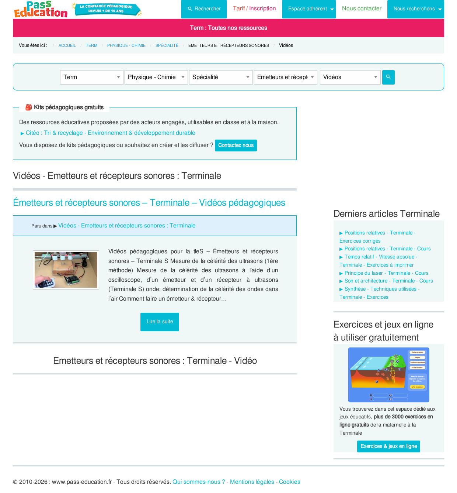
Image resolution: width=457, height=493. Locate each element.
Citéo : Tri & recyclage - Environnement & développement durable (110, 133)
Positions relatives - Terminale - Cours (388, 248)
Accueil (67, 46)
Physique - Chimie (126, 46)
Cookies (289, 482)
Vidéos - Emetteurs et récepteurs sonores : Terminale (127, 226)
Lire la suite (160, 321)
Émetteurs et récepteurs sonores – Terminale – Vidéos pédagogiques (149, 203)
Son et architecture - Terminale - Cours (389, 281)
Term (91, 46)
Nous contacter (361, 8)
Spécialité (167, 46)
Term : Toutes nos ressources (228, 28)
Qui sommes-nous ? (198, 482)
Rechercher (204, 8)
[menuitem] (204, 9)
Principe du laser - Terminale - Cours (387, 273)
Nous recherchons (414, 8)
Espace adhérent (307, 8)
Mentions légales (252, 482)
